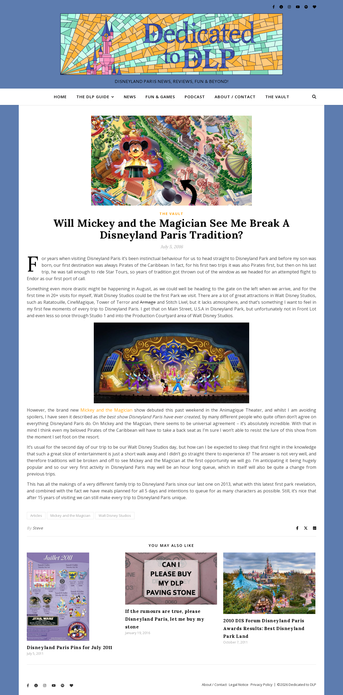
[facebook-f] (274, 6)
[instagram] (290, 6)
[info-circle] (281, 6)
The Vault (277, 96)
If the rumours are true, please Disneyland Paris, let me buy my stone (164, 619)
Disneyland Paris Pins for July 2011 (70, 647)
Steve (38, 528)
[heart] (314, 6)
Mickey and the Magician (106, 410)
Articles (36, 515)
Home (60, 96)
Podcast (195, 96)
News (130, 96)
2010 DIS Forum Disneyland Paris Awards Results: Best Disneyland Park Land (264, 628)
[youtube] (298, 6)
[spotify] (306, 6)
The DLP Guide (92, 96)
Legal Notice (238, 684)
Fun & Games (160, 96)
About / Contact (235, 96)
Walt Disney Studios (115, 515)
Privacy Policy (262, 684)
